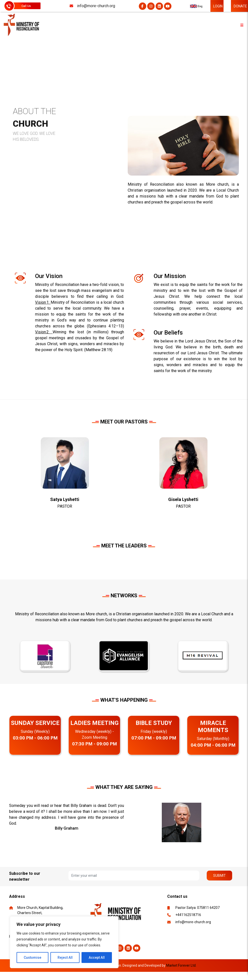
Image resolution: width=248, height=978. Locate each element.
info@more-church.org (193, 922)
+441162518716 (188, 915)
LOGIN (218, 6)
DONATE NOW (240, 8)
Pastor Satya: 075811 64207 (197, 908)
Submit (219, 876)
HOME (14, 60)
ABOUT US (40, 60)
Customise (32, 957)
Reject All (65, 957)
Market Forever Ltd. (181, 965)
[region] (64, 942)
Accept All (97, 957)
